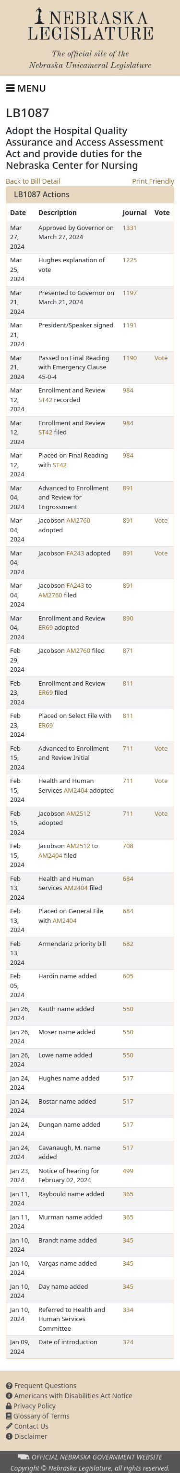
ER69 (45, 627)
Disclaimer (27, 1436)
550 (128, 1008)
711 (128, 748)
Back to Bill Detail (33, 181)
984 (128, 390)
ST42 (45, 399)
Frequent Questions (41, 1385)
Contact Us (27, 1426)
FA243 (75, 553)
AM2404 (76, 790)
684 (128, 878)
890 (128, 618)
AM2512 (78, 813)
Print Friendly (153, 181)
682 (128, 943)
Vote (161, 357)
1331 (130, 227)
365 (128, 1193)
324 (128, 1342)
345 (128, 1240)
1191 (130, 325)
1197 (130, 292)
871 (128, 650)
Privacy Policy (31, 1405)
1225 (130, 260)
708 (128, 845)
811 (128, 683)
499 (128, 1170)
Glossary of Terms (38, 1415)
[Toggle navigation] (26, 88)
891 (128, 488)
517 (128, 1078)
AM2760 (78, 520)
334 (128, 1309)
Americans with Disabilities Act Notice (69, 1395)
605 (128, 976)
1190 (130, 357)
